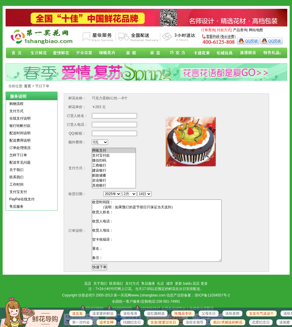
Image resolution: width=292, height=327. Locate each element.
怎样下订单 (18, 155)
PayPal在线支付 (22, 199)
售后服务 (16, 206)
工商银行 (114, 165)
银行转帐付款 (20, 126)
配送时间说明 (20, 133)
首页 (17, 53)
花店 (87, 283)
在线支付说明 (20, 118)
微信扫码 (114, 160)
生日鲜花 (39, 53)
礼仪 (160, 283)
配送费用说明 (20, 140)
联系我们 (16, 177)
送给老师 (232, 313)
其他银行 (114, 185)
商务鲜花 (85, 53)
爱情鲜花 (62, 53)
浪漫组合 (245, 53)
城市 (169, 283)
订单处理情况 (20, 148)
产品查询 (240, 30)
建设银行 (114, 170)
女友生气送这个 (261, 313)
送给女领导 (194, 322)
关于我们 (16, 170)
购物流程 (16, 104)
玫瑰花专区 (183, 313)
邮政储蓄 (114, 175)
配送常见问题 (20, 162)
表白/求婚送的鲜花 (227, 322)
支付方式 (16, 111)
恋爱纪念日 (261, 322)
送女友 (77, 313)
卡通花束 (200, 53)
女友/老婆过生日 (163, 322)
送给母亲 (130, 313)
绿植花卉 (108, 53)
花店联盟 (268, 53)
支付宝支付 (18, 192)
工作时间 (16, 184)
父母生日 (209, 313)
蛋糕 (131, 53)
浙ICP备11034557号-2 (212, 295)
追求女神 (106, 322)
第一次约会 (81, 322)
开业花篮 (223, 53)
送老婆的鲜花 (103, 313)
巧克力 (177, 53)
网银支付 (114, 150)
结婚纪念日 (132, 322)
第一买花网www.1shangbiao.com (140, 295)
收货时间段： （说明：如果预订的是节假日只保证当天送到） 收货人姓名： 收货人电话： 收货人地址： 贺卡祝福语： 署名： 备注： (157, 230)
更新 (178, 283)
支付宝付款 (114, 155)
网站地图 (256, 30)
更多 (204, 283)
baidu (187, 283)
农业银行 (114, 180)
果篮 (154, 53)
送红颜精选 (156, 313)
